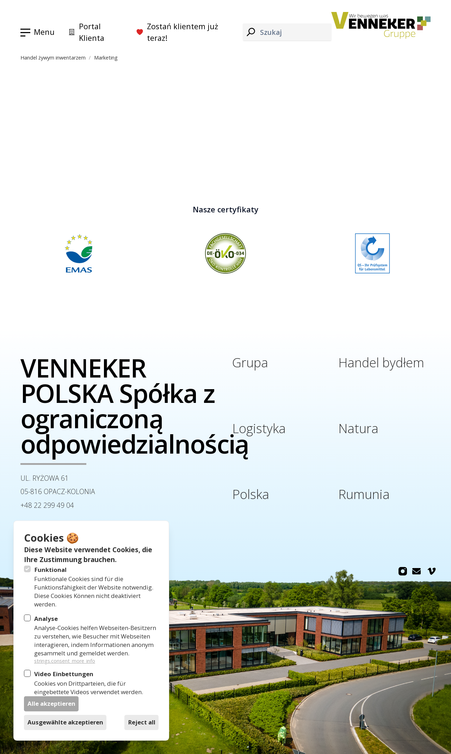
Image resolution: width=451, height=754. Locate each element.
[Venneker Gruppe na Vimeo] (432, 571)
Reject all (141, 722)
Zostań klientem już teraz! (177, 32)
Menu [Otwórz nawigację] (44, 32)
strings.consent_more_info (64, 661)
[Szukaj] (251, 32)
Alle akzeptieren (51, 703)
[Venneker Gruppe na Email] (416, 571)
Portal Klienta (86, 32)
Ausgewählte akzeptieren (65, 722)
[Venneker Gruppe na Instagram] (403, 571)
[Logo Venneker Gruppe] (381, 25)
